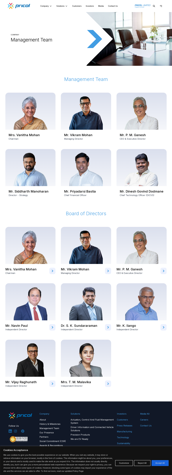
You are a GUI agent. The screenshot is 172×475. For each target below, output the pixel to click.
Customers (77, 6)
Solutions (62, 6)
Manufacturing (124, 431)
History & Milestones (50, 424)
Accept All (160, 463)
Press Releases (124, 425)
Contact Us (113, 6)
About (43, 419)
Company (46, 6)
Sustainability (123, 443)
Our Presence (47, 432)
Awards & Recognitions (51, 445)
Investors (90, 6)
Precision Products (80, 434)
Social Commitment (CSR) (53, 441)
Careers (144, 419)
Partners (44, 437)
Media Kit (144, 413)
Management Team (49, 428)
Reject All (142, 463)
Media (101, 6)
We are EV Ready (79, 439)
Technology (123, 437)
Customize (124, 463)
